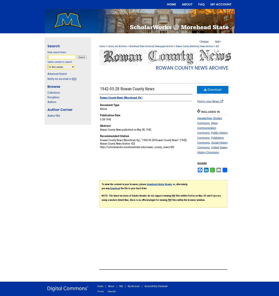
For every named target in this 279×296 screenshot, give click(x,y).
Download (212, 89)
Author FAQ (54, 115)
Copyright (112, 291)
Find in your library (210, 101)
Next (217, 41)
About (111, 286)
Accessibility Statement (156, 286)
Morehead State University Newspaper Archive (151, 46)
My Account (134, 286)
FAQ (121, 286)
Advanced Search (57, 73)
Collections (54, 92)
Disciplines (54, 97)
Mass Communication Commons (207, 128)
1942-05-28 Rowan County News (127, 88)
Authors (52, 102)
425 (217, 46)
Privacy (100, 291)
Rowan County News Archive (192, 68)
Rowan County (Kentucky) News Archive (194, 46)
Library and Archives (117, 46)
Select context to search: (60, 61)
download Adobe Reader (159, 184)
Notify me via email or (62, 78)
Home (102, 46)
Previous (204, 41)
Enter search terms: (57, 52)
